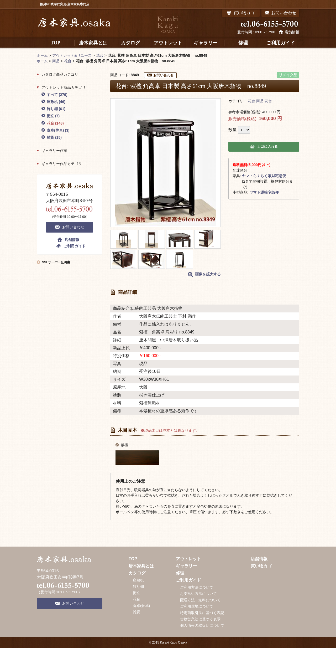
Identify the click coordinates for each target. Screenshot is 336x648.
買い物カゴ (261, 566)
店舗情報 (292, 32)
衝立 (53, 116)
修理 (180, 573)
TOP (133, 559)
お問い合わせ (163, 75)
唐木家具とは (141, 566)
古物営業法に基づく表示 (200, 619)
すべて (57, 94)
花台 (251, 101)
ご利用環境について (196, 606)
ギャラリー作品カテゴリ (61, 164)
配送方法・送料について (200, 600)
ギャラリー (186, 566)
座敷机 (56, 102)
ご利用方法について (196, 587)
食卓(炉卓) (58, 130)
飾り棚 (56, 109)
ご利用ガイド (75, 246)
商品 (260, 101)
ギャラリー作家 (54, 150)
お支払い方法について (198, 594)
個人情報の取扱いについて (202, 625)
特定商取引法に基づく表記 (202, 613)
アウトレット (188, 559)
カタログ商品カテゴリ (59, 74)
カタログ (137, 573)
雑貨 (54, 137)
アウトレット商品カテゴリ (63, 87)
